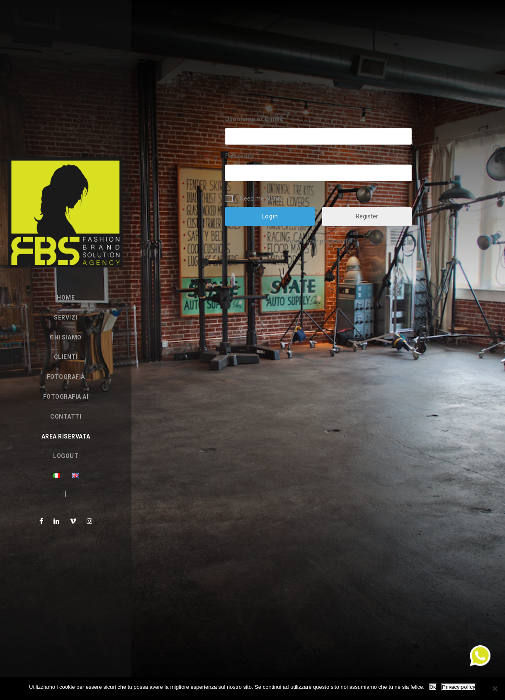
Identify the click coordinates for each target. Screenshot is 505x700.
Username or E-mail (254, 119)
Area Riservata (65, 436)
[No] (494, 688)
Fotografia (66, 376)
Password (239, 156)
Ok (433, 687)
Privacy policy (458, 687)
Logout (65, 456)
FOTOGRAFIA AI (66, 396)
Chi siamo (66, 337)
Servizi (66, 317)
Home (66, 297)
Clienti (66, 357)
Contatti (65, 416)
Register (367, 216)
